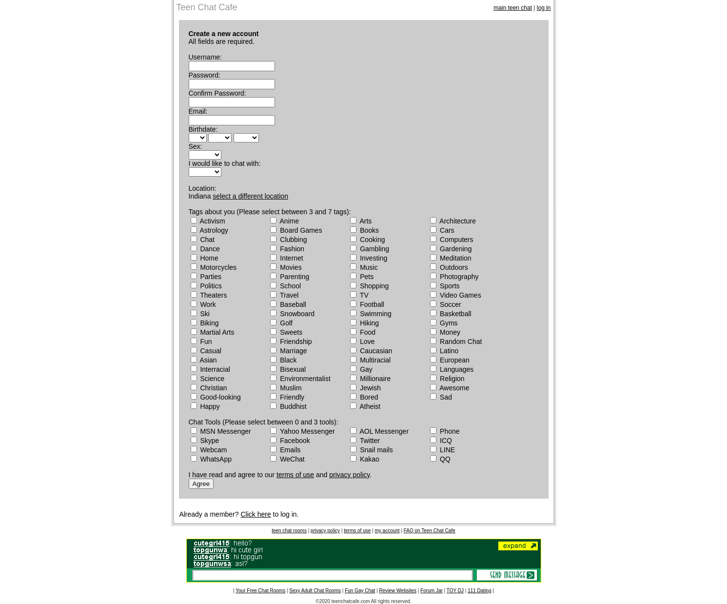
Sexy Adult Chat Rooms (315, 590)
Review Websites (398, 590)
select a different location (250, 196)
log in (544, 7)
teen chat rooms (289, 530)
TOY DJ (455, 590)
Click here (255, 514)
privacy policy (349, 475)
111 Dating (479, 590)
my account (386, 530)
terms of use (295, 475)
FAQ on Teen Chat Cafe (429, 530)
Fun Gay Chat (360, 590)
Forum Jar (431, 590)
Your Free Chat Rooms (260, 590)
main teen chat (512, 7)
